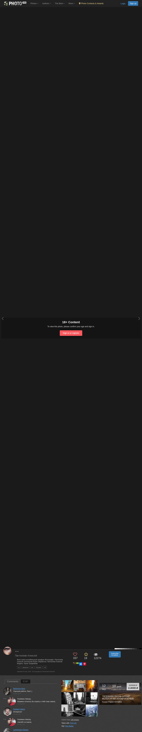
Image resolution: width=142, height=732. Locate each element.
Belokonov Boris (19, 689)
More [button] (72, 3)
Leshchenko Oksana (20, 730)
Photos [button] (34, 3)
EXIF (25, 681)
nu (19, 667)
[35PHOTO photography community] (14, 3)
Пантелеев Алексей (26, 656)
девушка (25, 667)
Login (123, 4)
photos (75, 720)
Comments (12, 681)
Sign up (133, 3)
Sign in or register (71, 333)
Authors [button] (46, 3)
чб (45, 667)
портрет (38, 667)
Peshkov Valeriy (19, 709)
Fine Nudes (69, 726)
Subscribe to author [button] (114, 654)
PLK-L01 (73, 723)
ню (32, 667)
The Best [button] (59, 3)
